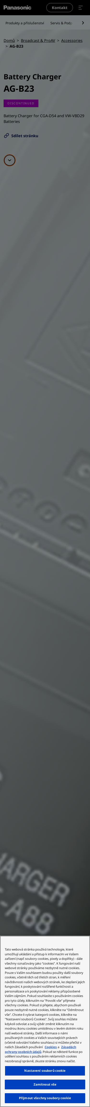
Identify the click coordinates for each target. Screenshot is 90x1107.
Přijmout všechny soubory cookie (45, 1098)
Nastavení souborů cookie (45, 1070)
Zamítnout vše (45, 1084)
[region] (45, 1021)
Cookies (51, 1047)
